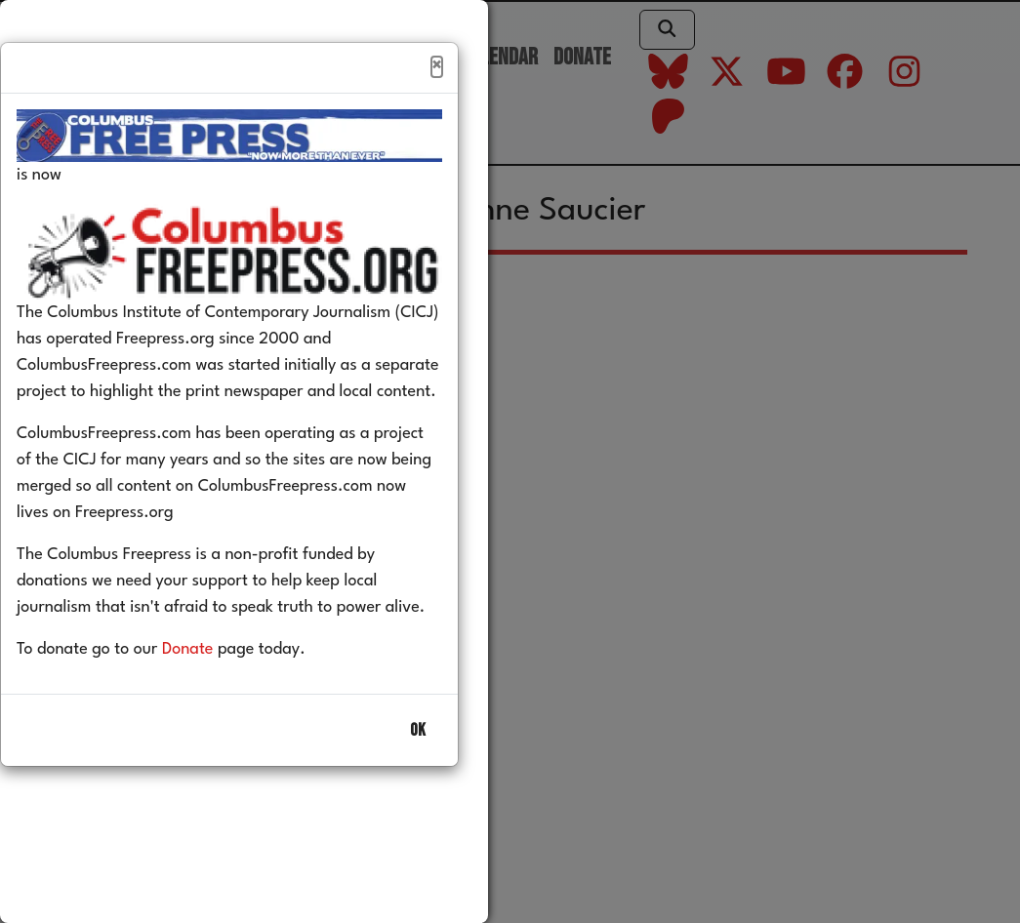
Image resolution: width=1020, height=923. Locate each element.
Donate (217, 691)
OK (418, 772)
